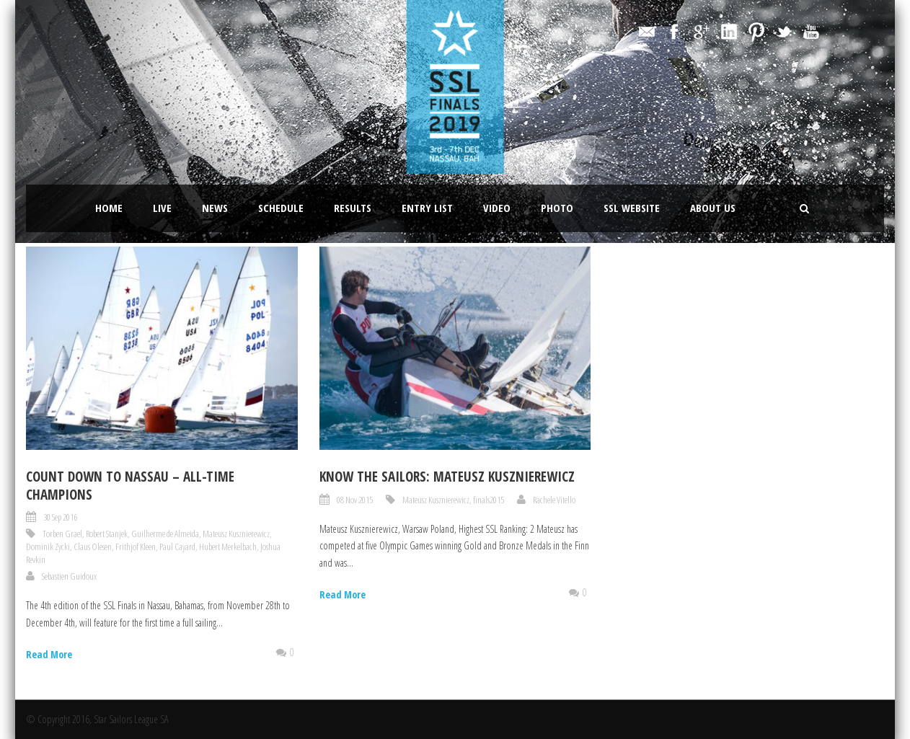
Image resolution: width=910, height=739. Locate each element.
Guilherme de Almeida (165, 533)
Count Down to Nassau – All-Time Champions (130, 485)
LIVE (162, 207)
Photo (557, 207)
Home (109, 207)
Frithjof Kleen (135, 546)
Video (497, 207)
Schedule (281, 207)
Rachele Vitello (554, 499)
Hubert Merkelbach (228, 546)
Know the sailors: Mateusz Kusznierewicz (447, 476)
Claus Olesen (93, 546)
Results (352, 207)
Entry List (427, 207)
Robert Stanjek (107, 533)
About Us (712, 207)
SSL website (632, 207)
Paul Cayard (177, 546)
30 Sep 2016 (60, 516)
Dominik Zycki (48, 546)
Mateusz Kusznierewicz (236, 533)
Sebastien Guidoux (69, 576)
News (215, 207)
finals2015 (488, 499)
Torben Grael (62, 533)
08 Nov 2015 (355, 499)
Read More (49, 654)
